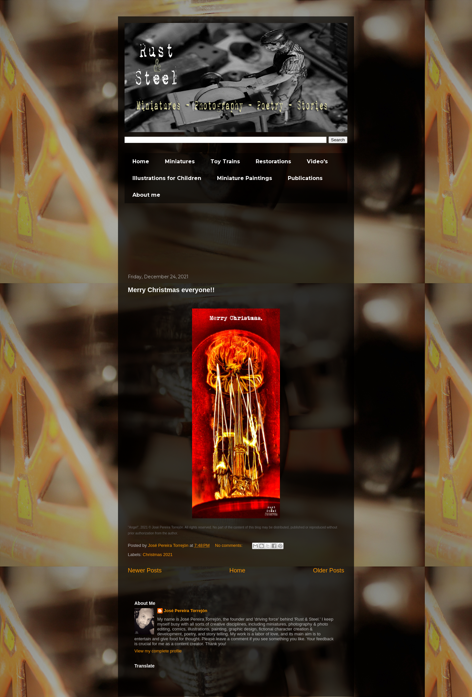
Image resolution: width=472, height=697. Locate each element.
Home (140, 161)
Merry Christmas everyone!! (171, 289)
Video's (317, 161)
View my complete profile (158, 650)
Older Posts (328, 570)
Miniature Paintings (244, 178)
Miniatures (180, 161)
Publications (305, 178)
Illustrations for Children (166, 178)
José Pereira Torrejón (185, 610)
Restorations (273, 161)
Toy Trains (225, 161)
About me (146, 195)
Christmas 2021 (158, 554)
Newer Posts (145, 570)
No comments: (229, 545)
